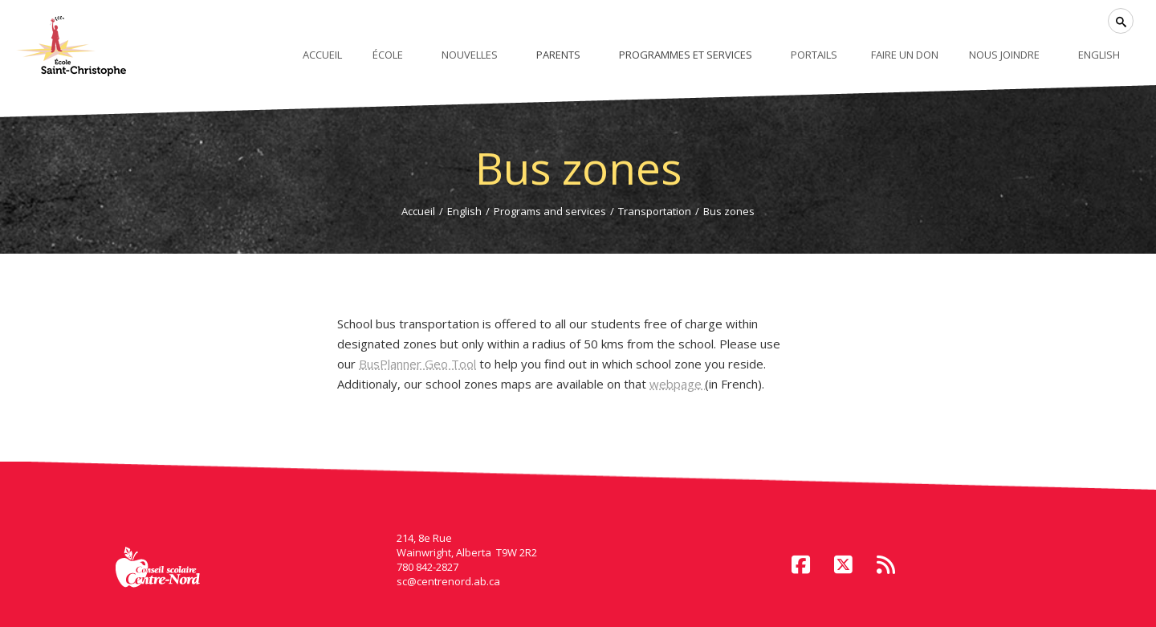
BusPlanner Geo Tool (417, 364)
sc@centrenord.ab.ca (448, 581)
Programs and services (550, 211)
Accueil (418, 211)
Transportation (654, 211)
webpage (677, 384)
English (464, 211)
